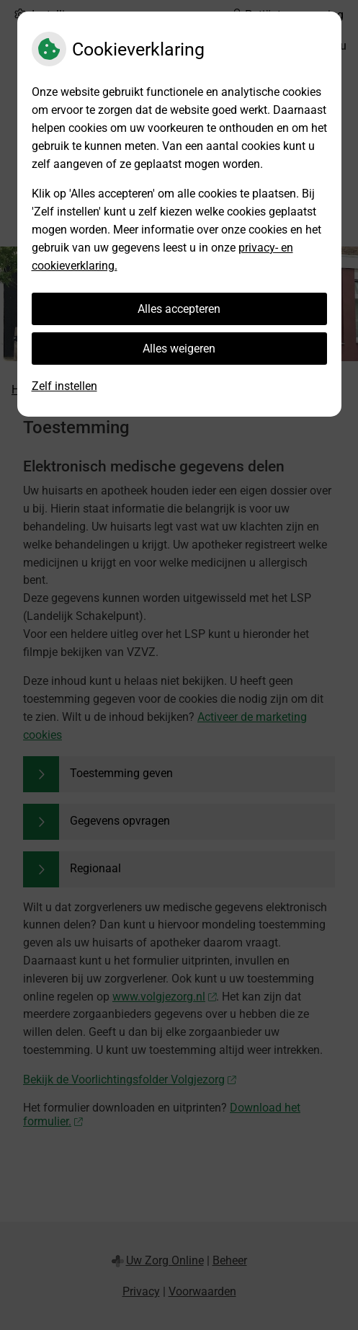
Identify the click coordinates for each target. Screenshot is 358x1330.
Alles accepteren (179, 309)
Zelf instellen (64, 386)
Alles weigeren (179, 348)
